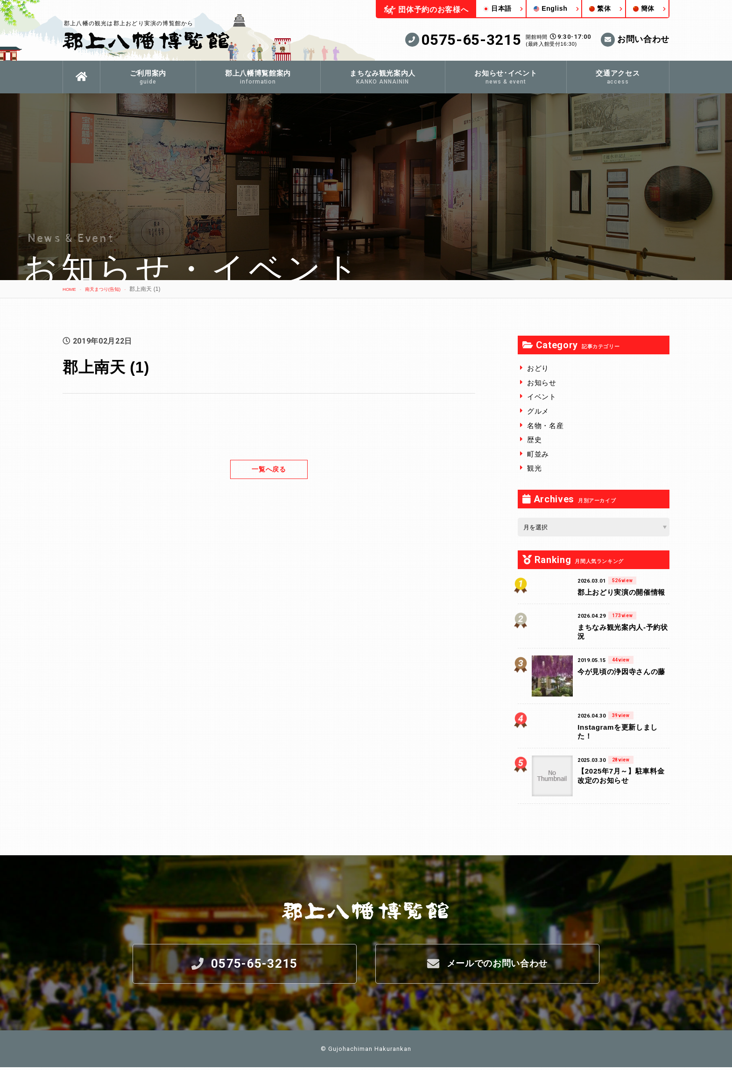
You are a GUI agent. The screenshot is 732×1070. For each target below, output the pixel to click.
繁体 (600, 8)
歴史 (534, 439)
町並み (538, 454)
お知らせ (541, 383)
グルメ (538, 411)
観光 (534, 468)
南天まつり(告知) (110, 289)
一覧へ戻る (269, 469)
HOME (71, 289)
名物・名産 (545, 425)
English (550, 8)
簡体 (644, 8)
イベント (541, 397)
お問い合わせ (635, 40)
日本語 (497, 8)
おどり (538, 368)
